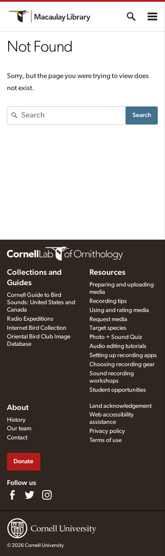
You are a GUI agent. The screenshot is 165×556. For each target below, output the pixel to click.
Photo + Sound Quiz (115, 337)
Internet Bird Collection (36, 328)
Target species (107, 328)
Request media (108, 319)
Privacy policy (107, 431)
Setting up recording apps (123, 355)
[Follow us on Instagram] (47, 495)
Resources (107, 272)
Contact (17, 438)
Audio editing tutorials (117, 346)
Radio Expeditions (30, 319)
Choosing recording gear (122, 364)
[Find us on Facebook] (12, 495)
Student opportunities (117, 390)
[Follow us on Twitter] (29, 495)
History (16, 420)
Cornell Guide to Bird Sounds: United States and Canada (41, 302)
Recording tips (108, 301)
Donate (23, 461)
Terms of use (105, 440)
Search (141, 115)
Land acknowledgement (120, 406)
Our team (19, 429)
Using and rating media (119, 310)
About (18, 408)
